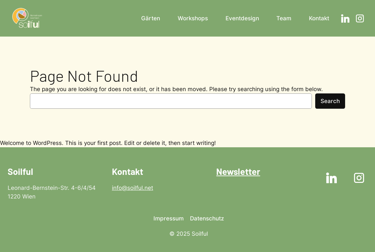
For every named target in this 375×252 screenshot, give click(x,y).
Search (330, 101)
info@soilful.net (132, 188)
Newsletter (238, 171)
